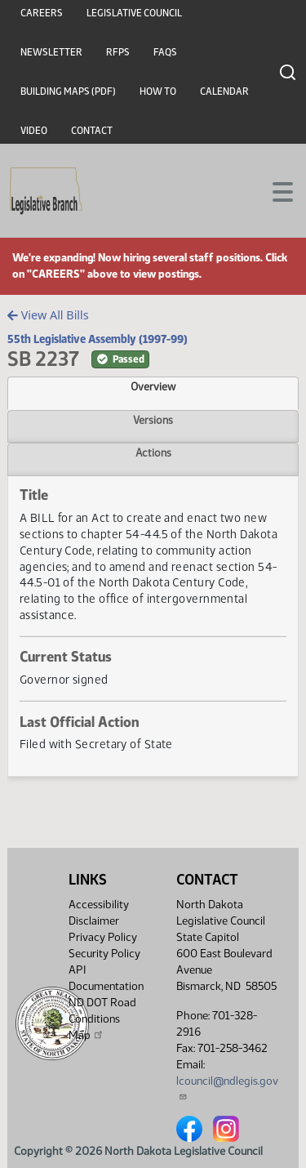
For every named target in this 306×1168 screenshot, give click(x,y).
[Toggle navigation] (274, 190)
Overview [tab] (153, 386)
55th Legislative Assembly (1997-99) (97, 339)
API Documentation (106, 978)
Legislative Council (134, 13)
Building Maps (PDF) (68, 91)
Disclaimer (94, 921)
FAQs (165, 52)
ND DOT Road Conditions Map (102, 1019)
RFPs (118, 52)
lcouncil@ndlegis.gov (227, 1087)
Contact (92, 130)
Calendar (224, 91)
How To (158, 91)
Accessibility (99, 905)
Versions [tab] (153, 419)
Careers (41, 13)
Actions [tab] (153, 452)
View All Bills (47, 315)
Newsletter (51, 52)
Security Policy (104, 954)
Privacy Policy (103, 937)
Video (33, 130)
